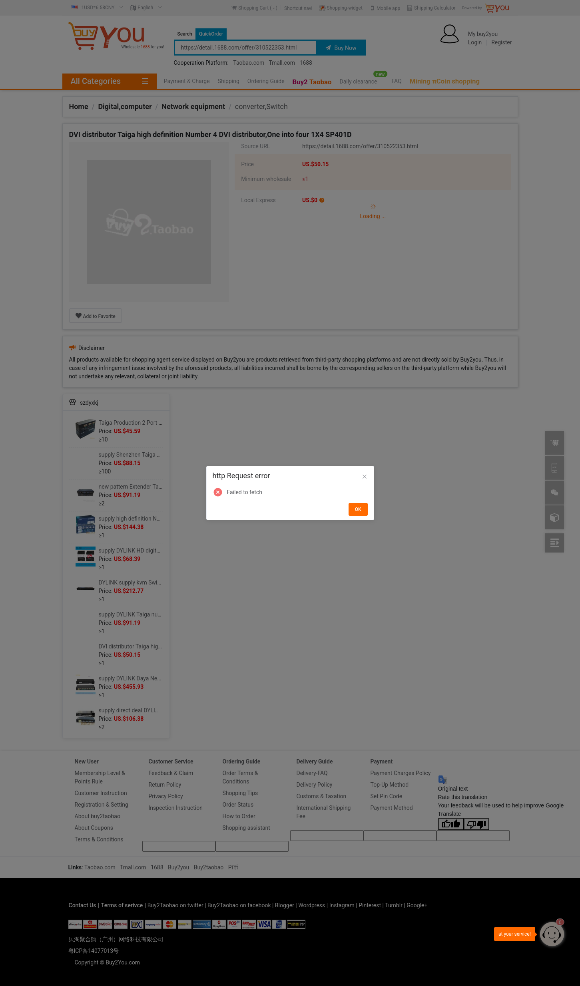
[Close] (364, 477)
